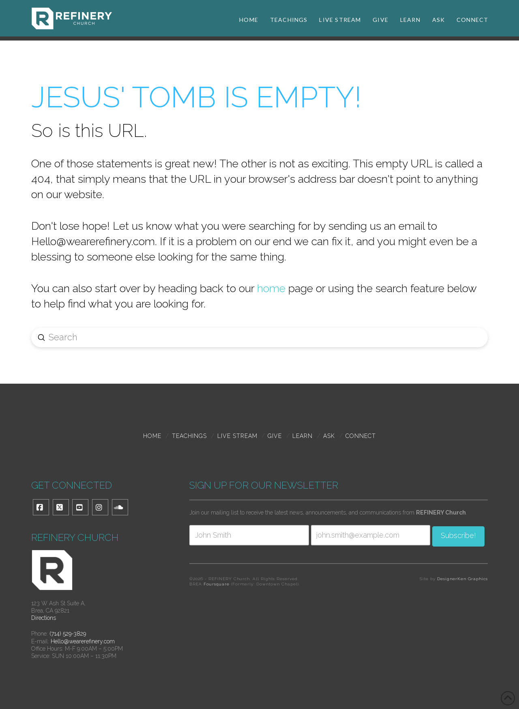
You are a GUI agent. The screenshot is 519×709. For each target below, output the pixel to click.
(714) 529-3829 (67, 633)
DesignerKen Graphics (462, 580)
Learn (302, 436)
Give (275, 436)
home (271, 288)
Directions (43, 618)
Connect (360, 436)
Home (152, 436)
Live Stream (237, 436)
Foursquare (216, 585)
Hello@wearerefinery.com (83, 641)
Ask (329, 436)
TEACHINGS (189, 436)
